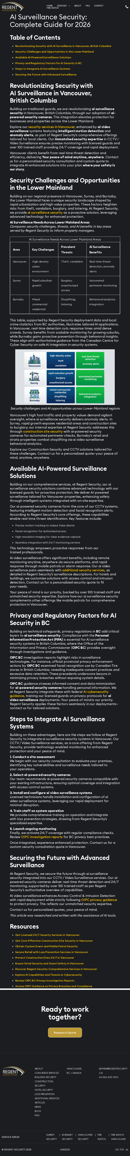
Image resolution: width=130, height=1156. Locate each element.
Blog (38, 1111)
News (38, 1106)
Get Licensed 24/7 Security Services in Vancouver (47, 935)
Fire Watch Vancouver (118, 1137)
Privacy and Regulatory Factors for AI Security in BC (48, 63)
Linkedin (65, 1149)
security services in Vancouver (51, 127)
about (77, 6)
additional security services (83, 570)
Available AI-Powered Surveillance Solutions (43, 57)
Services (63, 6)
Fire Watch (53, 8)
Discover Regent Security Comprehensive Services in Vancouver (56, 969)
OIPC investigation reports (42, 837)
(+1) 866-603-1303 (108, 1077)
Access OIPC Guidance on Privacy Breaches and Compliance (53, 986)
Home (50, 6)
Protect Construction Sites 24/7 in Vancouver (44, 957)
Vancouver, (74, 1068)
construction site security (43, 431)
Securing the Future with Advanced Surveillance (46, 74)
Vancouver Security (85, 1137)
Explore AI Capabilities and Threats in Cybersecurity (48, 974)
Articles (40, 1102)
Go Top (121, 1150)
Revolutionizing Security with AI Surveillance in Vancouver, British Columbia (63, 46)
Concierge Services (47, 1072)
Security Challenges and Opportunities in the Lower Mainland (54, 51)
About (39, 1068)
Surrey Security (51, 1137)
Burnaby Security (67, 1137)
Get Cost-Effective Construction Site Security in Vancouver (54, 940)
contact (98, 6)
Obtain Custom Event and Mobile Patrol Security (46, 946)
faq (88, 6)
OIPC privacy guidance (99, 900)
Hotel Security (44, 1089)
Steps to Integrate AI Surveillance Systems (42, 68)
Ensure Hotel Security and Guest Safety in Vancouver (49, 963)
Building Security (45, 1077)
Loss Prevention (45, 1094)
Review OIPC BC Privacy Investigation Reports (44, 980)
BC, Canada (74, 1072)
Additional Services (47, 1098)
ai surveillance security (45, 212)
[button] (63, 6)
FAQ (37, 1115)
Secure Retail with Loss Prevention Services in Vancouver (51, 952)
